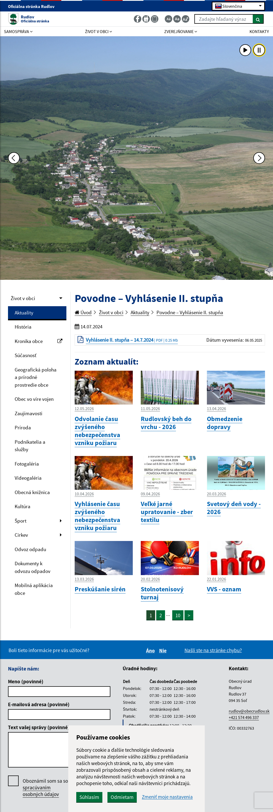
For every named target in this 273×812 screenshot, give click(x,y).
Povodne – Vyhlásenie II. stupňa (189, 312)
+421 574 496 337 (244, 717)
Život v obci (23, 298)
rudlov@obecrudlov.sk (249, 711)
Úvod (83, 312)
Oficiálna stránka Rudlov (33, 6)
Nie (163, 650)
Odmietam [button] (122, 797)
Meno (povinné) (25, 681)
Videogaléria (28, 478)
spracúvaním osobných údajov (41, 790)
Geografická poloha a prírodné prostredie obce (36, 377)
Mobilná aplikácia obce (34, 589)
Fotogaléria (27, 463)
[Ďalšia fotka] (259, 158)
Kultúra (22, 506)
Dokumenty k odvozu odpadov (32, 567)
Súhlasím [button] (89, 797)
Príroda (23, 427)
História (23, 327)
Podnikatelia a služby (30, 446)
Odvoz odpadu (30, 549)
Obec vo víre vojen (34, 399)
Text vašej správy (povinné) (39, 727)
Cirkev (21, 535)
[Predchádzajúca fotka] (14, 158)
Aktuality (24, 312)
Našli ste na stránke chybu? (213, 650)
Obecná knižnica (32, 492)
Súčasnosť (25, 355)
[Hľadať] (258, 19)
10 (177, 615)
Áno (151, 650)
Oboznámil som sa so (45, 788)
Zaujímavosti (28, 413)
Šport (20, 521)
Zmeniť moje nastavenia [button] (167, 796)
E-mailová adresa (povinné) (39, 704)
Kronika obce (38, 341)
